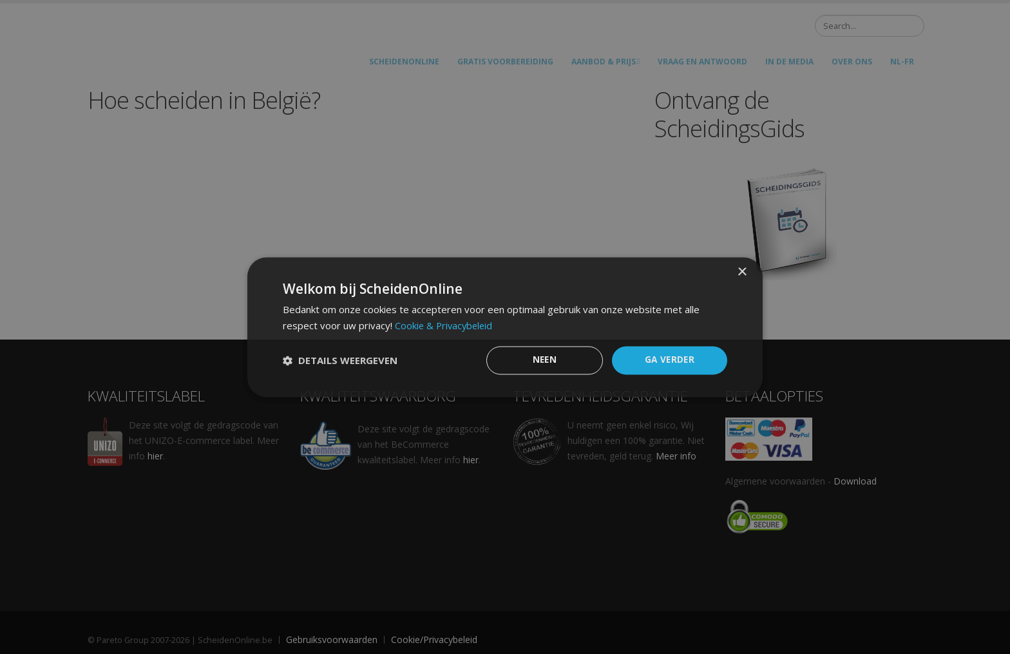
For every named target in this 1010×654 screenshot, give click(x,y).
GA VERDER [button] (669, 360)
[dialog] (505, 327)
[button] (340, 360)
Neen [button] (545, 360)
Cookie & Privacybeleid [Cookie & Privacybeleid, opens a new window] (445, 324)
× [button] (742, 271)
